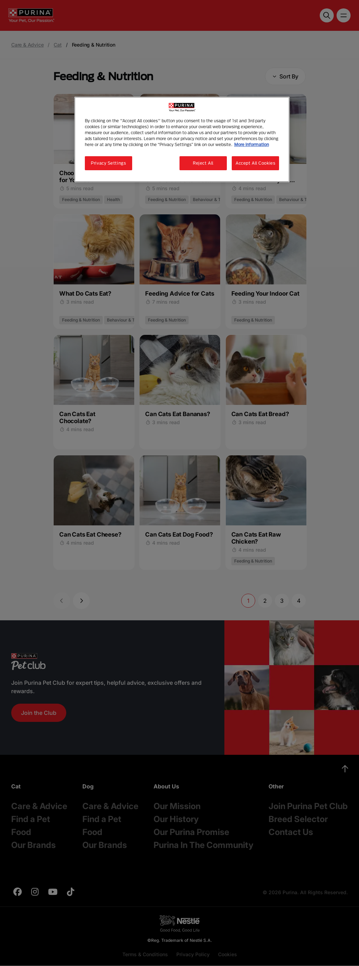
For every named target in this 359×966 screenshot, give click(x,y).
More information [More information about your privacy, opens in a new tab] (251, 144)
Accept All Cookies (255, 163)
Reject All (203, 163)
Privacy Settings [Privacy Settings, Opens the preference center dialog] (108, 163)
